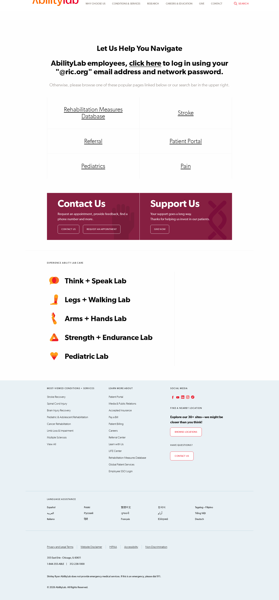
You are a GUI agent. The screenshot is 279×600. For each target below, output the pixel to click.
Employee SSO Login (121, 471)
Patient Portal (213, 6)
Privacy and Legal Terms (60, 547)
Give (201, 23)
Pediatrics (93, 166)
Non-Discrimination (156, 547)
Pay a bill (239, 6)
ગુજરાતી (125, 513)
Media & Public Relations (122, 403)
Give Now (160, 229)
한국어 (161, 507)
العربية (50, 513)
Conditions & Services (126, 23)
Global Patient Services (121, 464)
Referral (93, 141)
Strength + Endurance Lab (99, 337)
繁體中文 (126, 507)
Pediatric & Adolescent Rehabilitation (67, 417)
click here (145, 63)
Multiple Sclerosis (57, 437)
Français (125, 519)
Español (51, 507)
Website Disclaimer (91, 547)
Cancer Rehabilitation (59, 424)
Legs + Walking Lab (88, 299)
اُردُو (160, 513)
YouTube (177, 397)
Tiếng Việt (200, 513)
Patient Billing (116, 424)
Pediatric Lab (77, 356)
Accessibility (131, 547)
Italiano (51, 519)
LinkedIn (182, 397)
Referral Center (117, 437)
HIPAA (113, 547)
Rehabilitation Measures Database (93, 113)
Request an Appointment (102, 229)
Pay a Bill (113, 417)
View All (51, 444)
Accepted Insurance (120, 410)
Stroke (186, 113)
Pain (186, 166)
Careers (113, 430)
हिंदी (86, 519)
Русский (88, 513)
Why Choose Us (95, 23)
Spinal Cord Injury (57, 403)
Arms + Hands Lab (87, 318)
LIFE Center (115, 451)
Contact (216, 23)
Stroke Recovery (56, 396)
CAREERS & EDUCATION (179, 23)
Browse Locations (186, 432)
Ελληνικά (163, 519)
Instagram (187, 397)
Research (153, 23)
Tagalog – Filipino (204, 507)
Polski (87, 507)
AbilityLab (55, 18)
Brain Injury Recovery (59, 410)
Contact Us (68, 229)
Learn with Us (116, 444)
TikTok (192, 397)
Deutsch (199, 519)
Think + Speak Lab (86, 281)
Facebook (172, 397)
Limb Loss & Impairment (60, 430)
